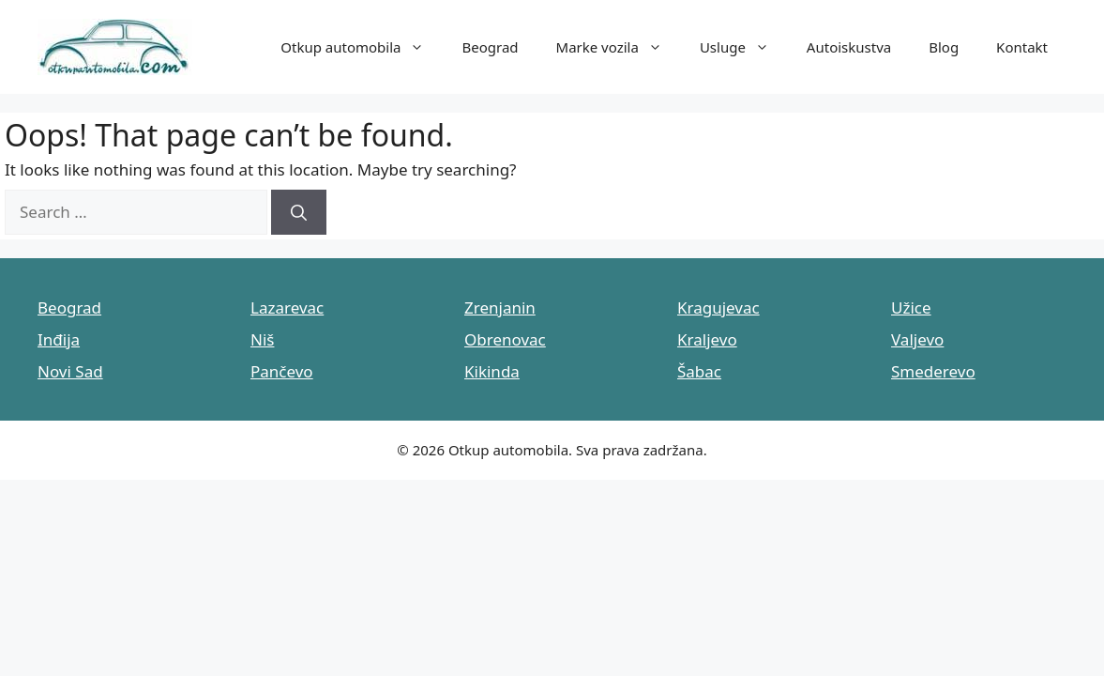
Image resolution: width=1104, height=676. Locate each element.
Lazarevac (287, 307)
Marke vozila (618, 47)
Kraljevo (707, 339)
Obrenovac (505, 339)
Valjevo (917, 339)
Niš (262, 339)
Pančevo (281, 371)
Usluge (744, 47)
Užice (911, 307)
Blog (944, 47)
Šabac (699, 371)
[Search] (298, 212)
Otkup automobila (361, 47)
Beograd (489, 47)
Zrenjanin (500, 307)
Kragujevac (718, 307)
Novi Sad (70, 371)
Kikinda (492, 371)
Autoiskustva (849, 47)
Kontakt (1022, 47)
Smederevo (933, 371)
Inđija (59, 339)
